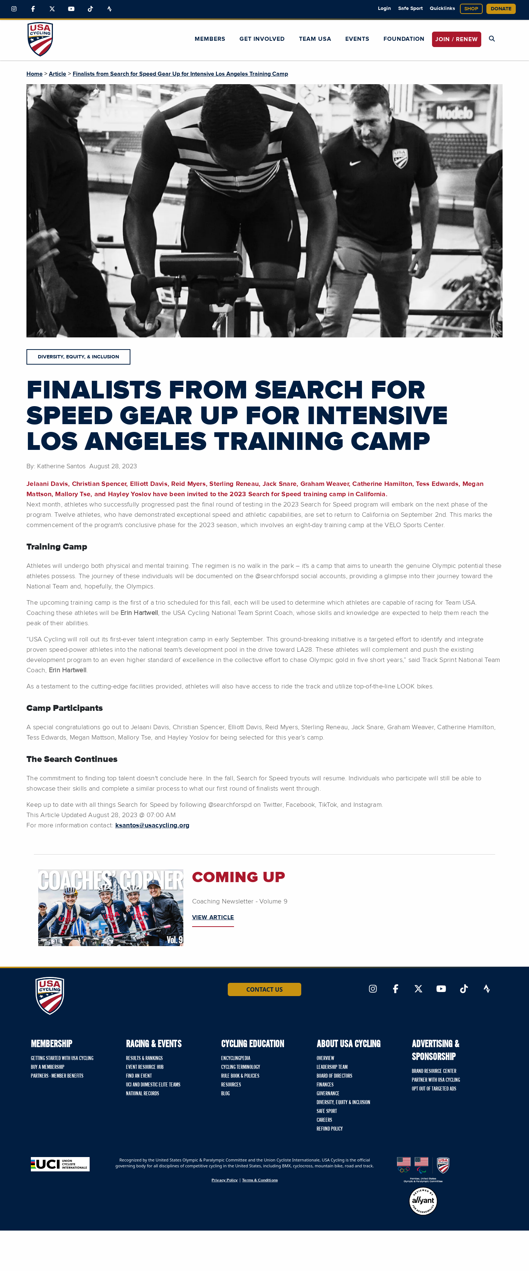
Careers (324, 1120)
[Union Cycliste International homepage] (60, 1164)
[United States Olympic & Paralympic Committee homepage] (423, 1170)
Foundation (404, 39)
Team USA (315, 39)
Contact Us (264, 989)
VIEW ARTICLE (213, 917)
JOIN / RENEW (456, 39)
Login (384, 8)
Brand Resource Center (434, 1071)
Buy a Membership (47, 1067)
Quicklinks (442, 8)
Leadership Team (332, 1067)
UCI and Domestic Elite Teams (153, 1085)
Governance (328, 1093)
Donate (501, 8)
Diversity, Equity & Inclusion (343, 1102)
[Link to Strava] (109, 9)
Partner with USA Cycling (436, 1080)
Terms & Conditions (259, 1180)
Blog (225, 1093)
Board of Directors (334, 1076)
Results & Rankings (144, 1058)
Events (357, 39)
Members (210, 39)
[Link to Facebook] (33, 9)
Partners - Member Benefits (57, 1076)
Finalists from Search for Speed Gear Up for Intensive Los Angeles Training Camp (180, 74)
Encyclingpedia (235, 1058)
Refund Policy (330, 1129)
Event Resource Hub (144, 1067)
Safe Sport (410, 8)
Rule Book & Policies (240, 1076)
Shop (471, 8)
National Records (142, 1093)
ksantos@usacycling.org (152, 825)
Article (57, 74)
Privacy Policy (225, 1180)
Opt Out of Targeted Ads (434, 1089)
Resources (231, 1085)
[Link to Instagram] (14, 9)
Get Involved (262, 39)
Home (34, 74)
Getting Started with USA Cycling (62, 1058)
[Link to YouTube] (71, 9)
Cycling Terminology (240, 1067)
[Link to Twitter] (52, 9)
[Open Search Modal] (492, 39)
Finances (325, 1085)
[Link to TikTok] (90, 9)
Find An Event (139, 1076)
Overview (325, 1058)
